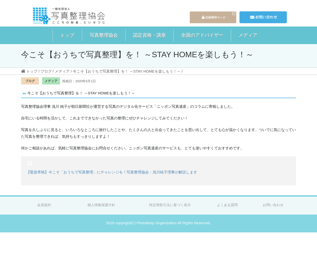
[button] (67, 35)
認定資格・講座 (149, 35)
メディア (247, 35)
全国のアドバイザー (202, 35)
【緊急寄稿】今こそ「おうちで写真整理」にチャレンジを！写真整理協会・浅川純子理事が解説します (111, 172)
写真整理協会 (104, 35)
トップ (67, 35)
